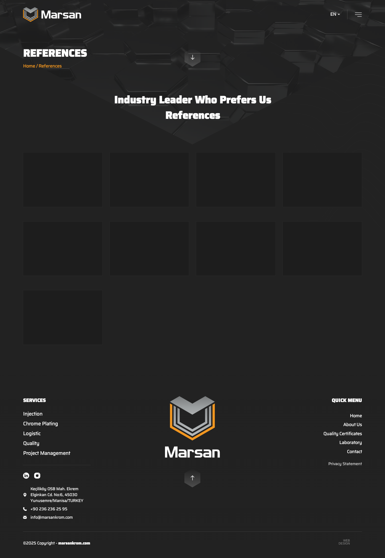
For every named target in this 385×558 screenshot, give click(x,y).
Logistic (34, 437)
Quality (34, 446)
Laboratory (350, 446)
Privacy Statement (345, 467)
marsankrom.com (74, 546)
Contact (354, 454)
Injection (35, 417)
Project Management (49, 456)
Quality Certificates (342, 436)
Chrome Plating (43, 427)
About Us (352, 428)
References (50, 66)
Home (29, 66)
